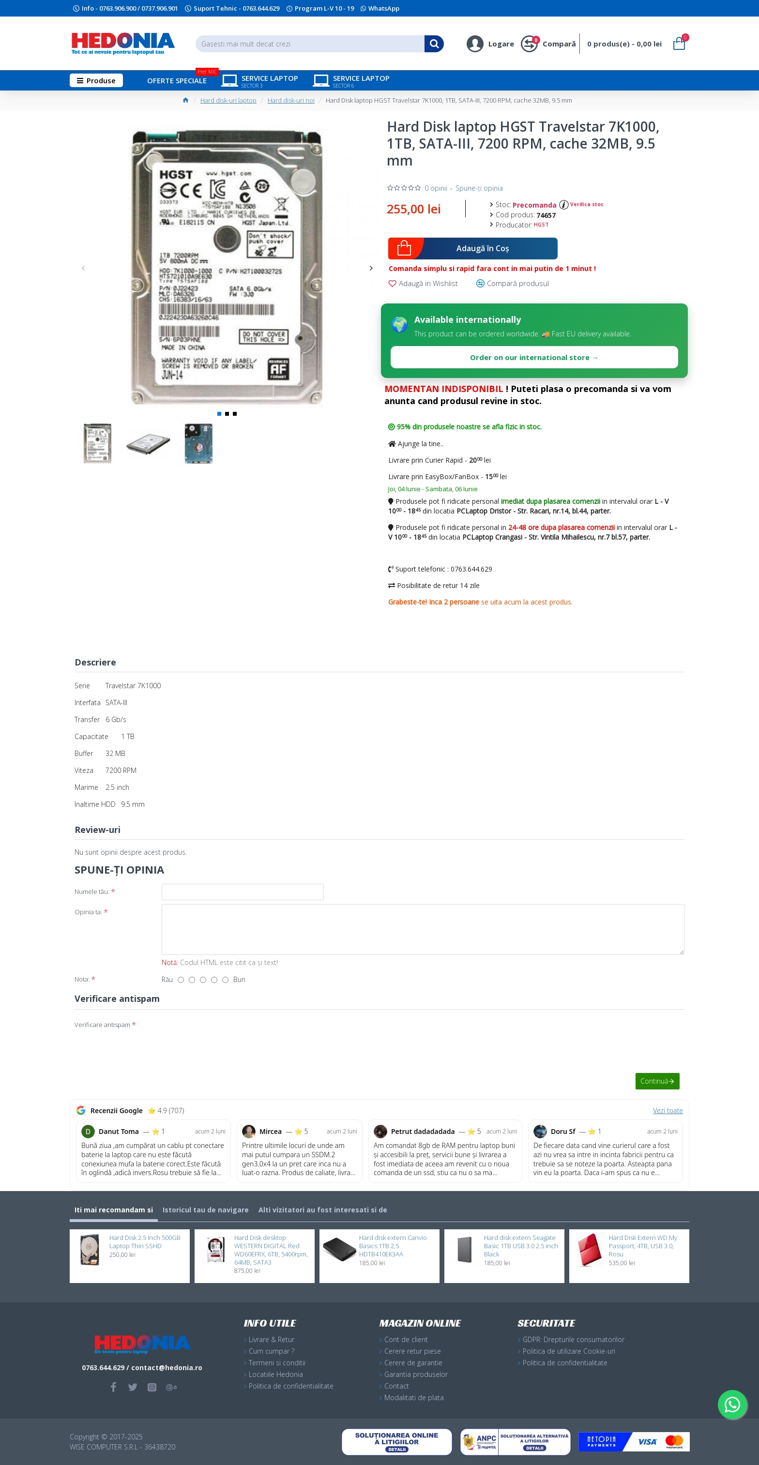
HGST (541, 224)
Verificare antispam (102, 1024)
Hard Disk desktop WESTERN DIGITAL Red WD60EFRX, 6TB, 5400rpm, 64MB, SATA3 (271, 1250)
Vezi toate (668, 1110)
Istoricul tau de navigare (206, 1209)
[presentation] (229, 1034)
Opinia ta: (88, 911)
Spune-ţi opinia (479, 188)
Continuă (654, 1081)
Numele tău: (92, 891)
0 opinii (436, 188)
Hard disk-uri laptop (228, 100)
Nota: (82, 979)
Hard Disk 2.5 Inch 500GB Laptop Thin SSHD (145, 1242)
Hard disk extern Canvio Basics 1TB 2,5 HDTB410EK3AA (393, 1246)
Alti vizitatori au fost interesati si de (322, 1209)
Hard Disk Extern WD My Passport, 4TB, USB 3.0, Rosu (643, 1246)
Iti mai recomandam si (114, 1209)
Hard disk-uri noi (291, 100)
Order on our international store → (534, 357)
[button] (83, 267)
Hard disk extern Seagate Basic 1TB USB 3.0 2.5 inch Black (521, 1246)
